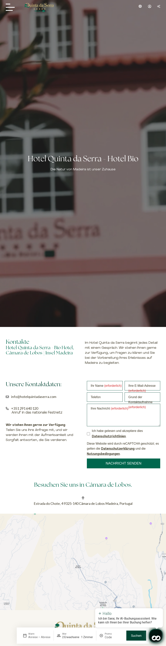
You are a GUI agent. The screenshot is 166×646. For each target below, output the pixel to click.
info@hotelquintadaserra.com (33, 396)
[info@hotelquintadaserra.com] (7, 396)
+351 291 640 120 (24, 408)
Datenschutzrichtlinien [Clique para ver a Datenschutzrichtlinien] (109, 436)
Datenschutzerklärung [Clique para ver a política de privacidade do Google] (118, 448)
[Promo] (114, 637)
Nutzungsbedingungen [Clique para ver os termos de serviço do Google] (103, 454)
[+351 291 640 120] (7, 408)
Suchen (136, 636)
